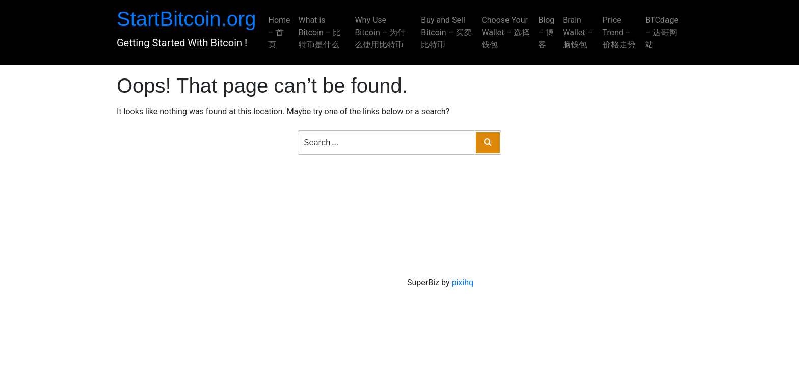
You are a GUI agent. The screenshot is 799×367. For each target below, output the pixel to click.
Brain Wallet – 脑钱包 (578, 32)
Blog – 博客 (546, 32)
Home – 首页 (279, 32)
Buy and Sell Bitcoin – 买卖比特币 (446, 32)
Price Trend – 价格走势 (619, 32)
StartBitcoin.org (186, 19)
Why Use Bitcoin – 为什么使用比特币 (380, 32)
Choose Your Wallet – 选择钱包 (506, 32)
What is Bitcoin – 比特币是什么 (320, 32)
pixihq (462, 282)
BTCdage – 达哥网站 (661, 32)
